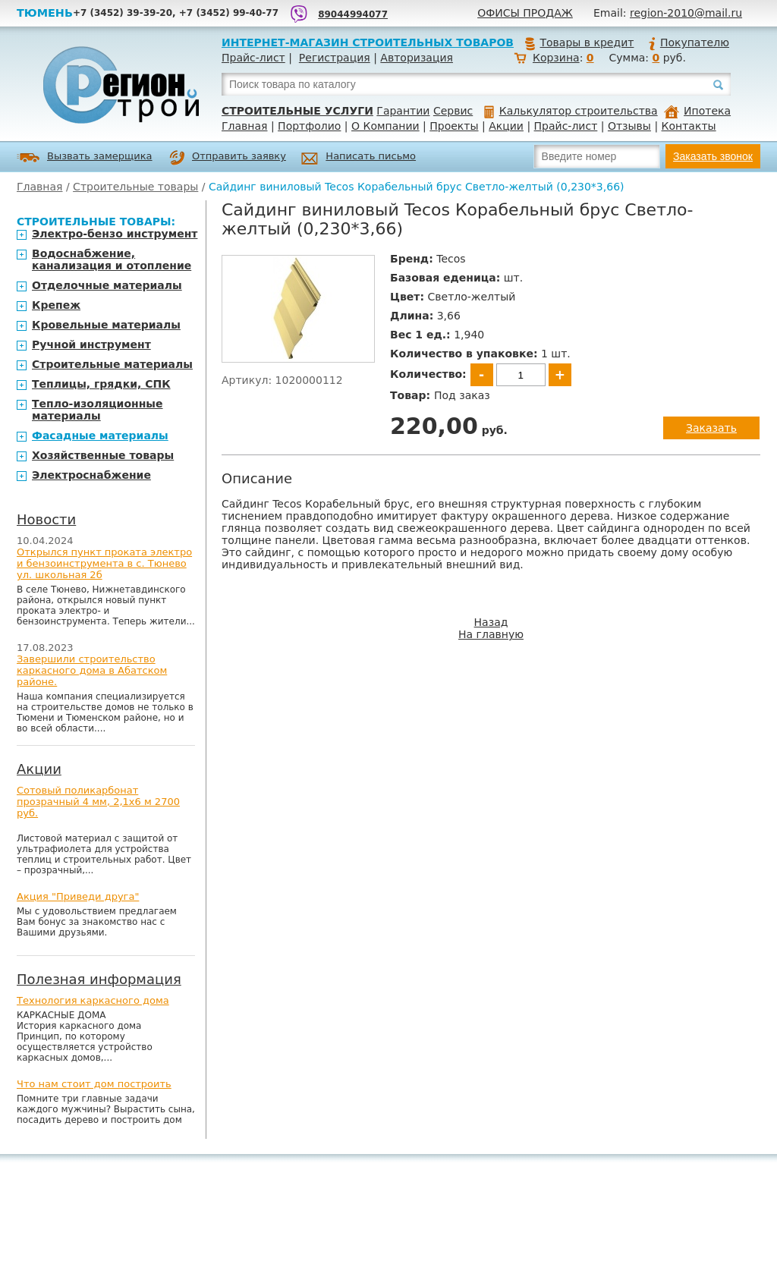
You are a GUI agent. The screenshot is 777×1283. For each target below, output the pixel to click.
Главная (244, 126)
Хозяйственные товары (103, 455)
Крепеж (56, 305)
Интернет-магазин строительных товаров (368, 42)
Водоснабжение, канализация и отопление (111, 259)
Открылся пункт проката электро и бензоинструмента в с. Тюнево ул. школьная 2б (104, 563)
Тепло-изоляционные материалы (97, 410)
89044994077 (353, 14)
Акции (506, 126)
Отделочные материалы (107, 285)
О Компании (385, 126)
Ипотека (697, 111)
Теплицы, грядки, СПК (101, 384)
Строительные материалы (112, 364)
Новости (46, 519)
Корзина (556, 58)
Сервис (453, 111)
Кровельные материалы (106, 325)
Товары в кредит (579, 42)
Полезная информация (99, 979)
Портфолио (309, 126)
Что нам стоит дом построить (94, 1084)
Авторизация (416, 58)
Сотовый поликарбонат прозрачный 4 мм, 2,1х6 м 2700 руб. (98, 802)
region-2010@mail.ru (686, 13)
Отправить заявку (227, 157)
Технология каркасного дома (93, 1000)
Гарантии (402, 111)
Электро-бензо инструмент (114, 234)
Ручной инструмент (91, 344)
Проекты (453, 126)
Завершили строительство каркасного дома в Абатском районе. (92, 670)
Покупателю (688, 42)
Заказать (711, 428)
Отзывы (629, 126)
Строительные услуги (297, 111)
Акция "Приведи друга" (78, 896)
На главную (491, 634)
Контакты (689, 126)
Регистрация (334, 58)
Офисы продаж (525, 13)
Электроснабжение (91, 475)
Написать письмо (358, 158)
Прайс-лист (253, 58)
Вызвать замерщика (85, 157)
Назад (491, 622)
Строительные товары (135, 187)
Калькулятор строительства (571, 111)
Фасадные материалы (100, 435)
